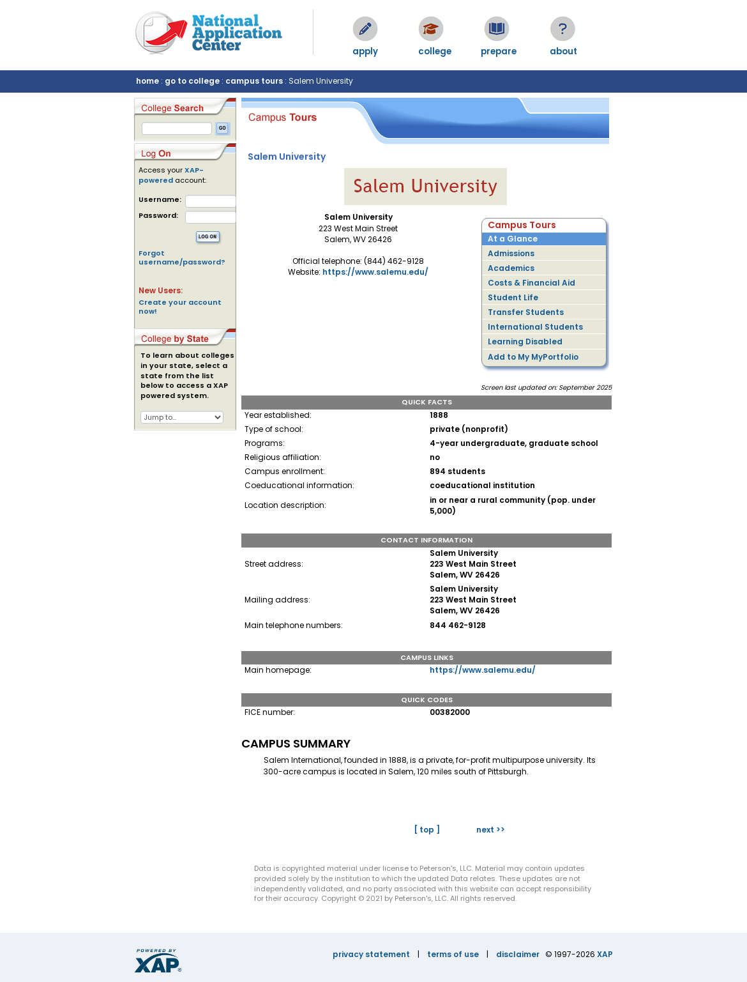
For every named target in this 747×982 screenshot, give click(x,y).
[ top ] (427, 829)
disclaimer (518, 954)
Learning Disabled (525, 341)
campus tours (254, 80)
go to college (192, 80)
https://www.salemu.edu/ (375, 271)
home (147, 80)
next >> (490, 829)
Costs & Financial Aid (531, 282)
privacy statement (371, 954)
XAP (605, 954)
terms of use (453, 954)
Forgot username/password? (182, 257)
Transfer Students (526, 312)
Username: (160, 199)
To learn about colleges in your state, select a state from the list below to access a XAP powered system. (187, 376)
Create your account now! (180, 307)
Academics (511, 268)
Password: (158, 215)
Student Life (513, 297)
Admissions (511, 253)
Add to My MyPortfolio (533, 356)
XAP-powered (171, 175)
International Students (535, 326)
